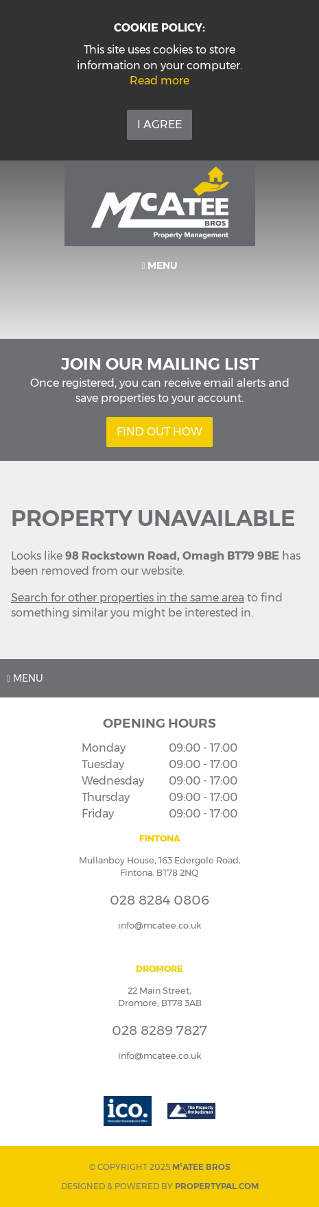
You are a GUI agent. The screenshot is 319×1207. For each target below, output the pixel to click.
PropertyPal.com (217, 1186)
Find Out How (159, 431)
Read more (159, 80)
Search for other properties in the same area (127, 597)
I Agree (159, 124)
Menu (159, 265)
